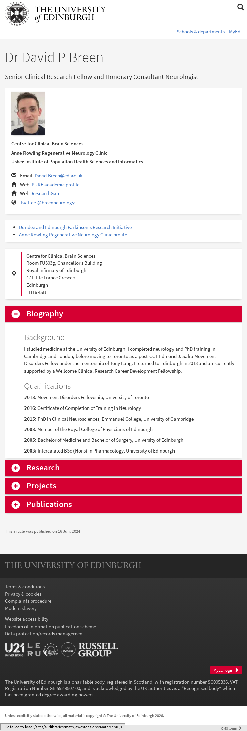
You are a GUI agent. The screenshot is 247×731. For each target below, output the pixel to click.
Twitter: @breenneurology (47, 202)
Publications (49, 504)
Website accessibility (26, 619)
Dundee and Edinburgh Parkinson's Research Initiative (75, 227)
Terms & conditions (25, 586)
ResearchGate (46, 193)
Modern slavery (21, 608)
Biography (44, 314)
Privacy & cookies (23, 594)
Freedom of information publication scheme (50, 626)
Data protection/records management (44, 633)
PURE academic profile (55, 184)
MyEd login (226, 670)
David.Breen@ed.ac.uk (58, 175)
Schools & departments (201, 31)
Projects (41, 486)
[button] (240, 7)
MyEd (234, 31)
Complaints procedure (28, 601)
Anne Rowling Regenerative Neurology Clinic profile (73, 234)
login (231, 728)
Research (43, 468)
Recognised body (201, 688)
